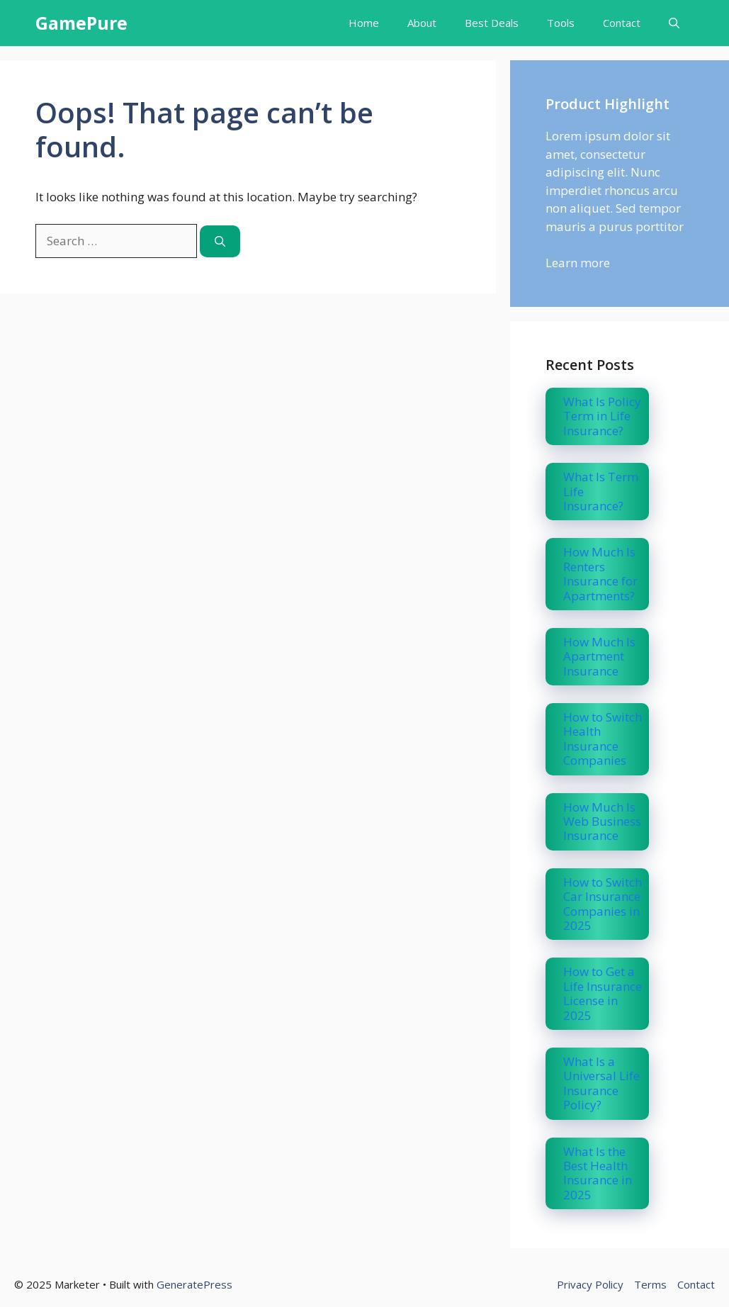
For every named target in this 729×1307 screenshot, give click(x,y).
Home (364, 23)
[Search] (220, 241)
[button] (674, 23)
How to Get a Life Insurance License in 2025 (602, 993)
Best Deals (492, 23)
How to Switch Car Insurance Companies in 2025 (602, 903)
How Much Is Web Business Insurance (602, 821)
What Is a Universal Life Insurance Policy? (601, 1083)
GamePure (81, 23)
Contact (621, 23)
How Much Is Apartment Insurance (599, 656)
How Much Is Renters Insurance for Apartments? (600, 573)
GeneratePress (194, 1284)
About (421, 23)
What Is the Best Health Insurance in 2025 (597, 1173)
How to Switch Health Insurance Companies (602, 738)
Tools (561, 23)
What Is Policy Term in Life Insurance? (602, 416)
